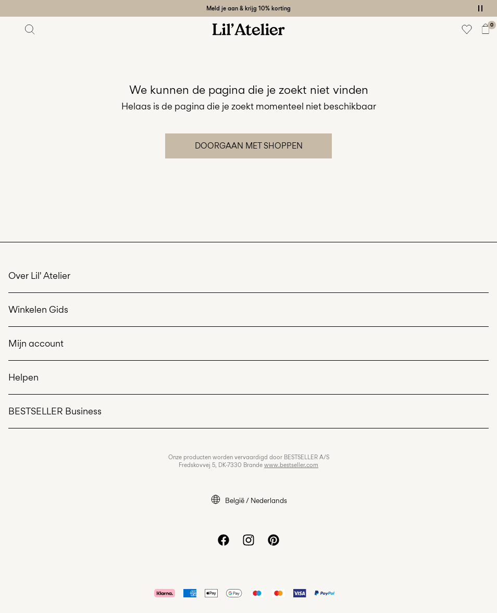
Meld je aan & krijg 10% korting (248, 8)
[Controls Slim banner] (480, 8)
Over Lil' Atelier (39, 275)
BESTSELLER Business (55, 411)
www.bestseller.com (291, 465)
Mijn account (36, 343)
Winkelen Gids (38, 309)
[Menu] (11, 29)
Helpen (23, 377)
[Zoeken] (30, 29)
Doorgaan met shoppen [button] (249, 146)
